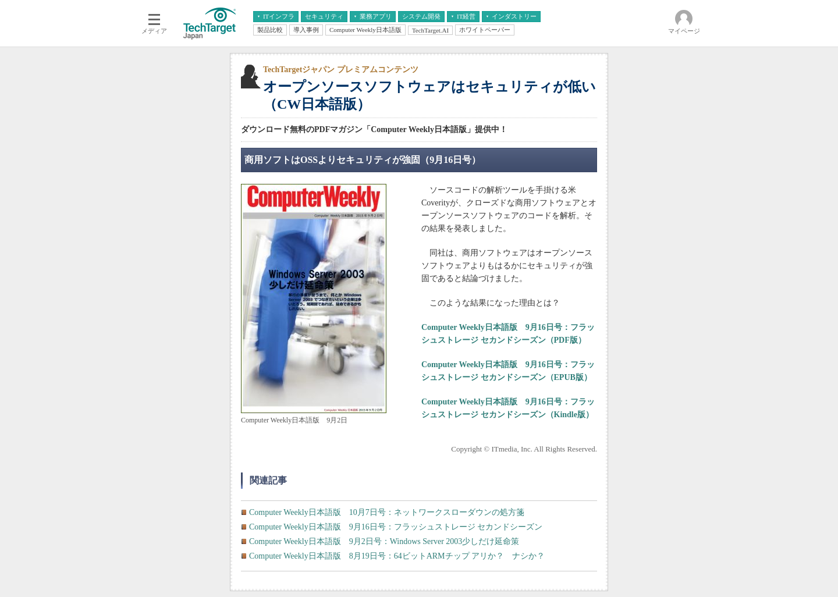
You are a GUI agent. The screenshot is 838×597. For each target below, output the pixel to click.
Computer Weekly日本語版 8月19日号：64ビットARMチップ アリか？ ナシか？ (397, 556)
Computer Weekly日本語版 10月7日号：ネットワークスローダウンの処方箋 (386, 512)
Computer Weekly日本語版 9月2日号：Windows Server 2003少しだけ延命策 (384, 541)
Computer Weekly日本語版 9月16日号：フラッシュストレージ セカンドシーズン (395, 527)
